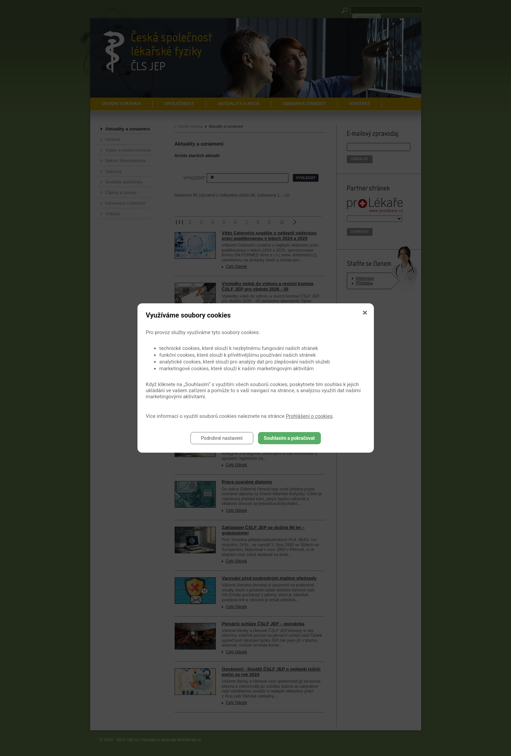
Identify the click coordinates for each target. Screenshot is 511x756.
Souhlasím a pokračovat (289, 438)
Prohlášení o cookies (309, 416)
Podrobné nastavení (222, 438)
